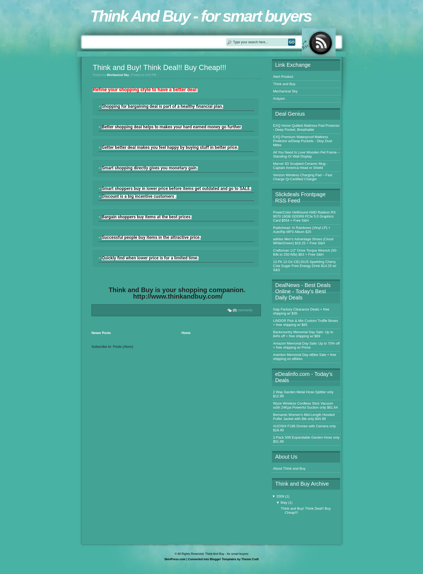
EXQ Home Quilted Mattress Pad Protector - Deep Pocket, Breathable (306, 128)
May (284, 502)
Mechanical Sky (285, 91)
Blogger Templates (223, 559)
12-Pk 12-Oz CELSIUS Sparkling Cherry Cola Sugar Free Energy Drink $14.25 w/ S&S (304, 266)
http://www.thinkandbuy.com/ (178, 296)
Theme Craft (250, 559)
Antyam (279, 98)
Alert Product (283, 77)
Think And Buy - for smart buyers (200, 16)
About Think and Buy (289, 468)
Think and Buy (284, 84)
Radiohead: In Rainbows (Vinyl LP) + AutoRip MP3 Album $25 (301, 230)
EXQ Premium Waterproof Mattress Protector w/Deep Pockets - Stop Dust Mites (302, 141)
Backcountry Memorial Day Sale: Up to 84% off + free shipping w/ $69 (303, 334)
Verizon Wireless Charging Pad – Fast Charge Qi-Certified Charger (302, 177)
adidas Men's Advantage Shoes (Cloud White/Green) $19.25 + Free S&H (303, 241)
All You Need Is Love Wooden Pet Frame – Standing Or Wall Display (306, 154)
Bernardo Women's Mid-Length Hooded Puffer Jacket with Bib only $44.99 (304, 417)
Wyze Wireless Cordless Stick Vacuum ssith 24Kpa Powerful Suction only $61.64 (305, 405)
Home (186, 333)
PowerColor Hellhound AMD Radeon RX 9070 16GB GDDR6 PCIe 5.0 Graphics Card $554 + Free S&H (304, 216)
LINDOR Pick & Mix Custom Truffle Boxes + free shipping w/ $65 (305, 323)
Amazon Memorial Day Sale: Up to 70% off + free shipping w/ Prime (306, 345)
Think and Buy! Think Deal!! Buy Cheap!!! (159, 68)
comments (243, 310)
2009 (280, 496)
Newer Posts (101, 333)
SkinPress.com (175, 559)
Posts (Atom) (123, 347)
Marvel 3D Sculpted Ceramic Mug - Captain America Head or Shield (300, 166)
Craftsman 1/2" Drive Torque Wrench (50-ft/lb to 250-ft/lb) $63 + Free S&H (305, 252)
